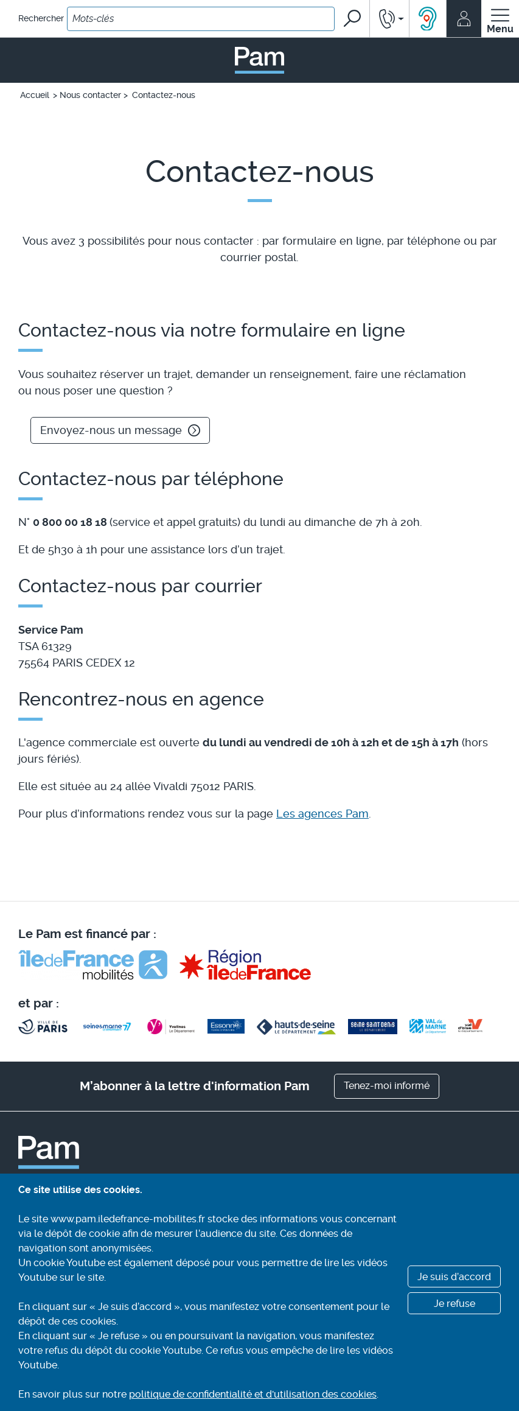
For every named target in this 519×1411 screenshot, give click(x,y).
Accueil (34, 95)
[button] (389, 18)
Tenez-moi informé (387, 1085)
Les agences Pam (322, 813)
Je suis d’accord (454, 1277)
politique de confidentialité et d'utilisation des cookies (253, 1394)
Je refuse (454, 1303)
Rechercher (41, 18)
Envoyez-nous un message (120, 430)
